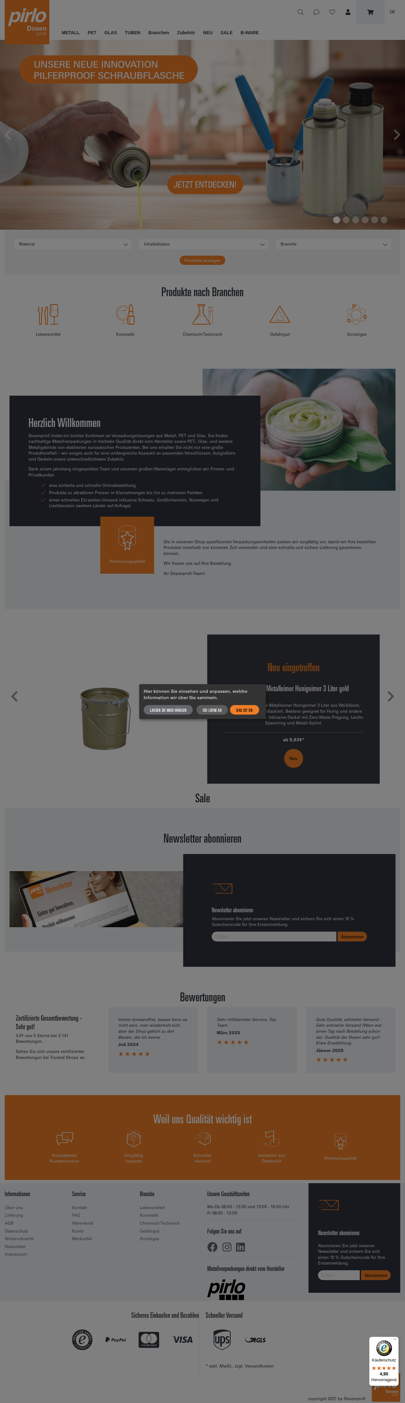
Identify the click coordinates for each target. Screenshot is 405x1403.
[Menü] (395, 1340)
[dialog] (202, 701)
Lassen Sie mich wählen (168, 710)
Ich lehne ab (212, 710)
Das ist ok (244, 710)
